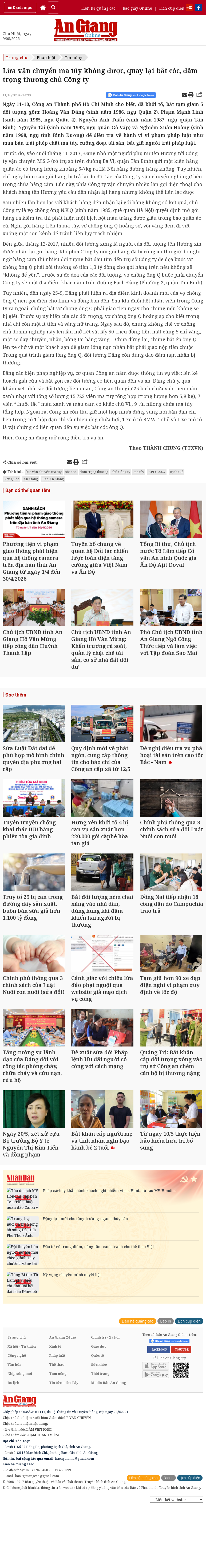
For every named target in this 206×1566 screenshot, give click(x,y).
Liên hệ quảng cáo (98, 8)
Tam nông (58, 1379)
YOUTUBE (181, 1355)
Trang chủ (16, 57)
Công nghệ (16, 1361)
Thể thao (56, 1370)
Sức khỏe (99, 1370)
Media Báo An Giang (108, 1388)
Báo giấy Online (137, 8)
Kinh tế (55, 1351)
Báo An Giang (53, 479)
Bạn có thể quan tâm (27, 490)
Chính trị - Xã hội (105, 1342)
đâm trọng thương (94, 471)
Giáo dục (98, 1351)
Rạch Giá (176, 471)
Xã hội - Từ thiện (21, 1351)
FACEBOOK (158, 1355)
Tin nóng (73, 57)
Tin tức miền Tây (63, 1388)
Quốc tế (97, 1361)
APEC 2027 (156, 471)
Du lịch (13, 1388)
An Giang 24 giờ (62, 1342)
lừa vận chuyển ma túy (44, 471)
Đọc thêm (15, 696)
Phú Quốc (11, 479)
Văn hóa (14, 1370)
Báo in (165, 1326)
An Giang (30, 479)
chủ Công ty (121, 471)
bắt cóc (71, 471)
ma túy (138, 471)
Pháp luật (46, 57)
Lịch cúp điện (171, 8)
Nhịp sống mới (19, 1379)
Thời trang (100, 1379)
